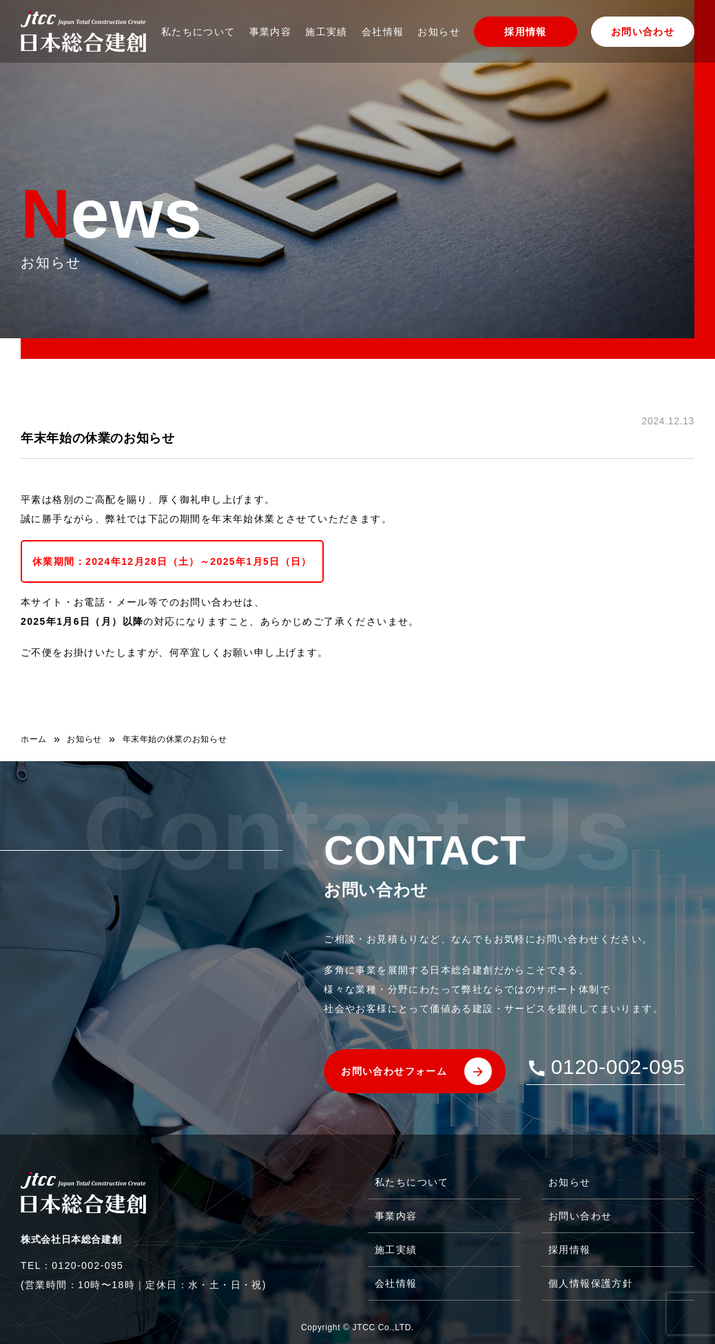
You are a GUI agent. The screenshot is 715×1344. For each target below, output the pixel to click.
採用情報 (525, 31)
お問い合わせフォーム (394, 1071)
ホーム (34, 739)
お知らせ (438, 31)
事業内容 (270, 31)
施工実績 (326, 31)
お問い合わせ (642, 31)
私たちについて (198, 31)
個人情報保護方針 (590, 1283)
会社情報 (383, 31)
